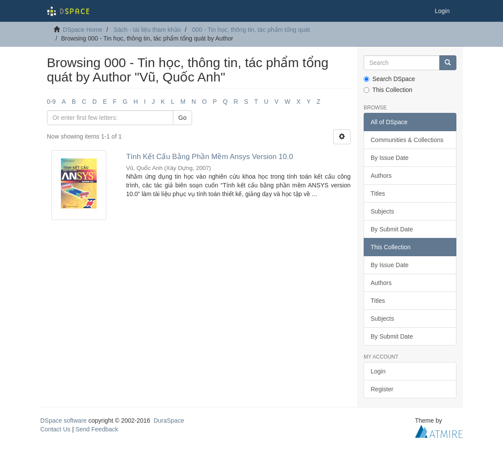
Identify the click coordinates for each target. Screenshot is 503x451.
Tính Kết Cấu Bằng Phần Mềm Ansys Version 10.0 (209, 157)
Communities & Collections (407, 139)
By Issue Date (389, 157)
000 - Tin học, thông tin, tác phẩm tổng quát (251, 29)
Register (382, 389)
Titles (378, 193)
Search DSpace (389, 78)
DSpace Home (82, 29)
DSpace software (64, 420)
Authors (381, 175)
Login (378, 371)
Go (183, 117)
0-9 (51, 101)
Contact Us (56, 429)
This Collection (388, 89)
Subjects (382, 211)
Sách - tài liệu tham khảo (147, 29)
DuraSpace (169, 420)
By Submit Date (392, 229)
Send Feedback (96, 429)
